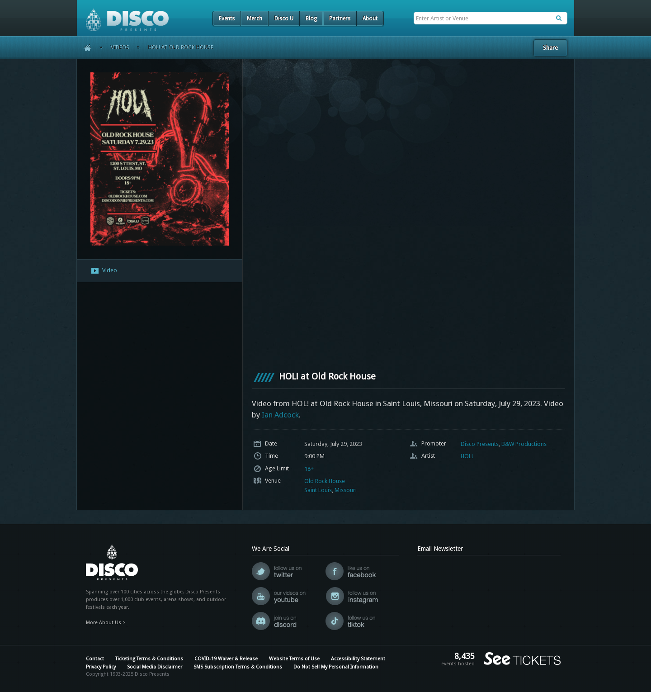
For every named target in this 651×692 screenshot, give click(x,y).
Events (227, 18)
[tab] (159, 270)
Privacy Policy (101, 667)
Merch (254, 18)
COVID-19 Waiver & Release (226, 659)
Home (84, 47)
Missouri (346, 490)
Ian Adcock (280, 414)
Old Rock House (324, 481)
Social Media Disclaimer (154, 667)
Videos (120, 47)
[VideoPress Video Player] (408, 214)
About (370, 18)
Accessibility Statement (358, 659)
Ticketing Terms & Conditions (149, 659)
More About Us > (106, 623)
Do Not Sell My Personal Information (335, 667)
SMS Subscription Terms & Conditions (237, 667)
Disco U (283, 18)
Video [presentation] (103, 271)
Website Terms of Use (294, 659)
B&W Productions (524, 444)
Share (550, 47)
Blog (311, 18)
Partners (339, 18)
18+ (309, 468)
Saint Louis (318, 490)
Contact (95, 659)
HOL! (467, 456)
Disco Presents (480, 444)
